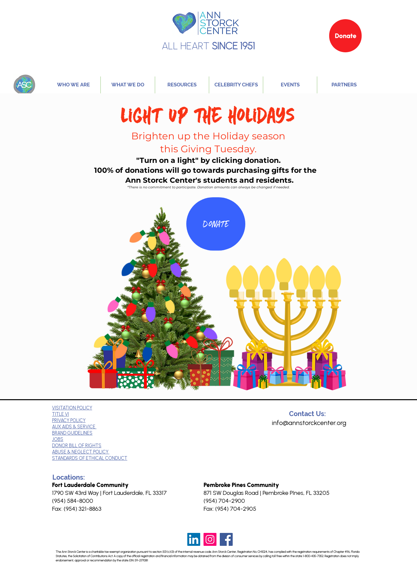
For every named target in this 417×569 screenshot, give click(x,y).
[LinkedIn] (193, 539)
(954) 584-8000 (72, 500)
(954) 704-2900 (224, 500)
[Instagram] (210, 539)
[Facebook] (226, 539)
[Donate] (345, 35)
